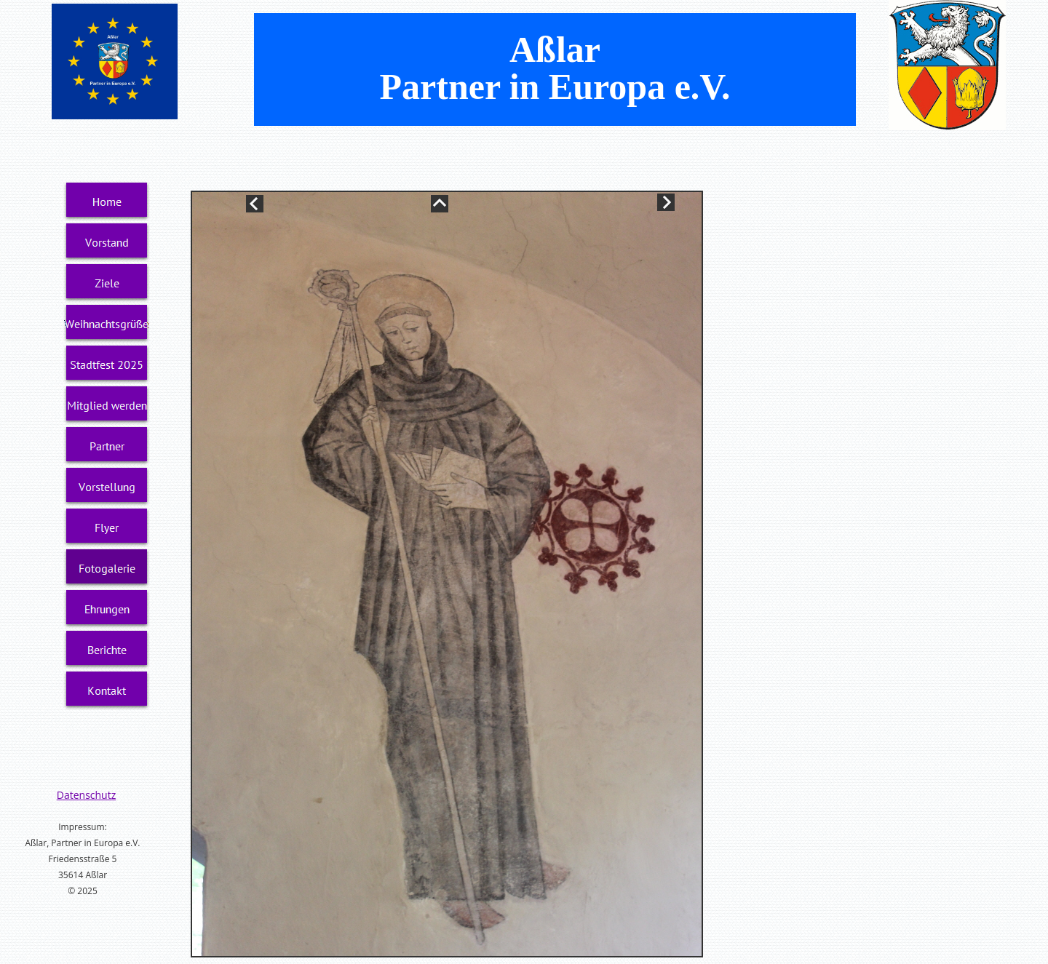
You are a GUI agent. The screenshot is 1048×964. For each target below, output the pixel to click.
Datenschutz (86, 795)
